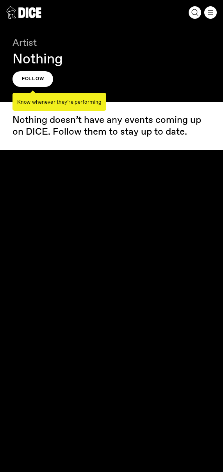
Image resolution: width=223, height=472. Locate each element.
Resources (111, 268)
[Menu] (210, 12)
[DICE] (23, 12)
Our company (111, 230)
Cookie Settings (29, 376)
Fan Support (111, 249)
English (19, 303)
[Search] (195, 12)
